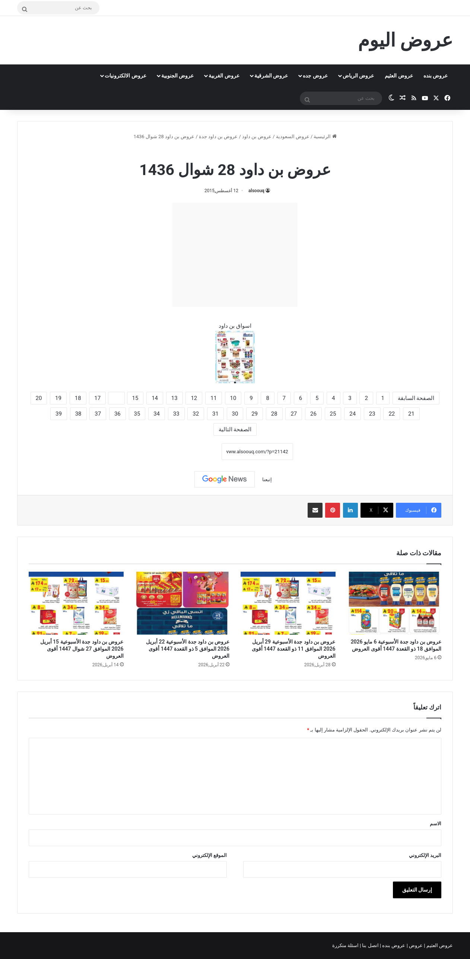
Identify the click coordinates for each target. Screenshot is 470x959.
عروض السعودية (292, 136)
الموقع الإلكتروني (209, 855)
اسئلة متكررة (346, 945)
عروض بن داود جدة (218, 136)
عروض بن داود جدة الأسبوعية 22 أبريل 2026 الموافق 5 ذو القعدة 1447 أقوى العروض (187, 649)
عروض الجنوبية (177, 76)
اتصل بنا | (370, 945)
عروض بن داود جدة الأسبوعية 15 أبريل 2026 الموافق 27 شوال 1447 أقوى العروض (82, 649)
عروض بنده (435, 76)
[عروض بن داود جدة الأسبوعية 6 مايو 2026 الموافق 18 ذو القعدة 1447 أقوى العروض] (394, 603)
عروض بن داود (256, 136)
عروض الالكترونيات (125, 76)
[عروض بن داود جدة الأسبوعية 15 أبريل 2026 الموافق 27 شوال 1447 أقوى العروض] (76, 603)
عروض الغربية (224, 76)
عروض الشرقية (271, 76)
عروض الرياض (358, 76)
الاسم (435, 823)
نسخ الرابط (198, 451)
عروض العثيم (399, 76)
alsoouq (256, 190)
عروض (416, 945)
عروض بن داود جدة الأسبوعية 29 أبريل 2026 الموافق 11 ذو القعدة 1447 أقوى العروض (294, 649)
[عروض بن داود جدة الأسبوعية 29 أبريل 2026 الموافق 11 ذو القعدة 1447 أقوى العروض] (288, 603)
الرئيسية (325, 136)
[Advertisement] (235, 255)
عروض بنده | (393, 945)
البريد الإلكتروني (425, 855)
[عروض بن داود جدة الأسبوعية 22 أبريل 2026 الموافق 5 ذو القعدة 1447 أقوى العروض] (182, 603)
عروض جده (315, 76)
